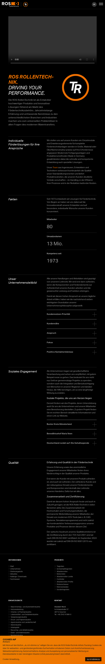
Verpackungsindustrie (18, 617)
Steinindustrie (15, 625)
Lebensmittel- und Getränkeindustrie (24, 614)
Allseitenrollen (62, 571)
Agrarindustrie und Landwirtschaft (23, 622)
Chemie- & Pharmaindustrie (20, 612)
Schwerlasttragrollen (64, 569)
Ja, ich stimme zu (93, 659)
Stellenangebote (16, 571)
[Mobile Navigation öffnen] (101, 4)
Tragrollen (60, 566)
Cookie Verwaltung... (11, 659)
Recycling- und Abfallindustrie (21, 630)
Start (12, 566)
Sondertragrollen (62, 589)
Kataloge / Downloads (18, 576)
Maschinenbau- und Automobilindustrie (25, 607)
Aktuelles (13, 574)
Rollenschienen (62, 584)
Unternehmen (15, 569)
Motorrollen (60, 574)
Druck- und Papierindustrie (20, 620)
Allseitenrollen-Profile (64, 582)
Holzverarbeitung (16, 609)
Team (55, 167)
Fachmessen (15, 579)
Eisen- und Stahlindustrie (20, 633)
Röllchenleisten (62, 587)
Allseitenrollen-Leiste (64, 576)
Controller (60, 579)
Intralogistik (14, 627)
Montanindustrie (16, 635)
